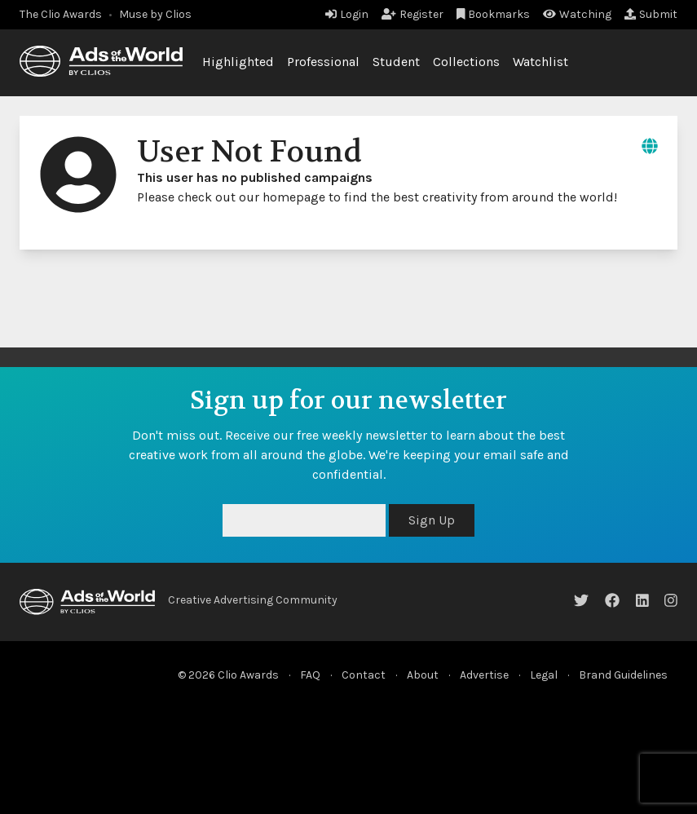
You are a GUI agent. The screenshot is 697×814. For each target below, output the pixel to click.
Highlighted (238, 61)
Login (346, 14)
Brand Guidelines (623, 675)
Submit (650, 14)
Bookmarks (494, 14)
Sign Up (431, 520)
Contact (364, 675)
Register (412, 14)
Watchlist (540, 61)
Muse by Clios (155, 14)
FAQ (310, 675)
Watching (577, 14)
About (423, 675)
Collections (466, 61)
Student (396, 61)
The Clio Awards (61, 14)
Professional (323, 61)
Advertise (484, 675)
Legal (544, 675)
